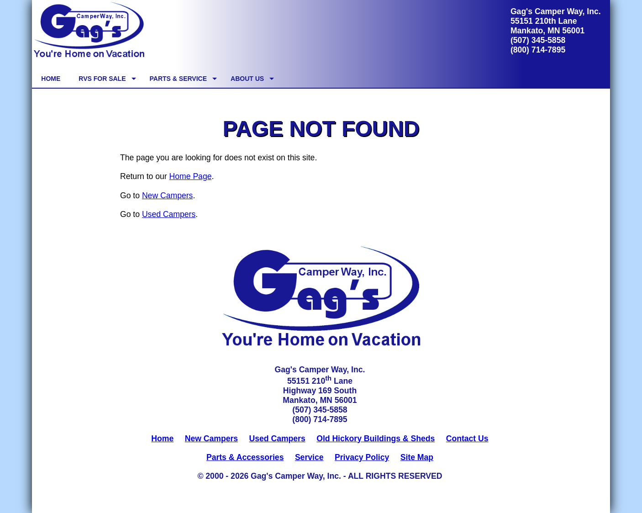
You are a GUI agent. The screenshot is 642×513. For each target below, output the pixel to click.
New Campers (167, 195)
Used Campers (168, 214)
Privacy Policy (362, 457)
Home (162, 438)
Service (309, 457)
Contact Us (467, 438)
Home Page (190, 176)
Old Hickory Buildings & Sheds (375, 438)
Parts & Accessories (245, 457)
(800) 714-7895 (537, 49)
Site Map (416, 457)
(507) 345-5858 (537, 40)
